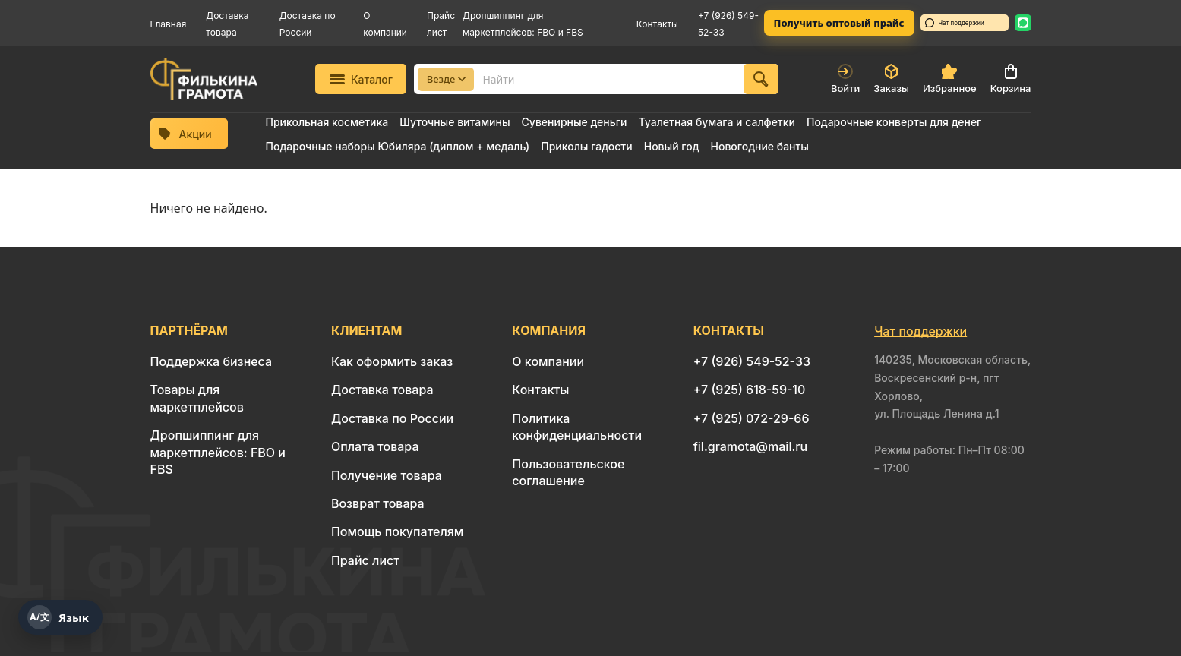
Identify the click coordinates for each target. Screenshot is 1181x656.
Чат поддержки (954, 22)
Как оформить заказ (392, 361)
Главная (168, 24)
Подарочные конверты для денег (894, 121)
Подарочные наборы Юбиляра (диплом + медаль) (398, 146)
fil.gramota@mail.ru (750, 446)
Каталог (361, 79)
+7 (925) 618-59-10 (749, 389)
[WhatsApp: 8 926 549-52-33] (1023, 22)
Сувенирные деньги (574, 121)
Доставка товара (382, 389)
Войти (845, 79)
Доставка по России (392, 418)
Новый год (671, 146)
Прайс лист (365, 560)
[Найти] (761, 79)
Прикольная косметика (327, 121)
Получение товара (386, 475)
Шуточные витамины (454, 121)
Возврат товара (378, 503)
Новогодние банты (760, 146)
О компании (548, 361)
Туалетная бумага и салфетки (716, 121)
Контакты (657, 24)
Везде (446, 79)
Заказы (891, 79)
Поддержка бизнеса (211, 361)
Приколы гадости (587, 146)
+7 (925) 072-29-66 (751, 418)
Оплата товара (375, 446)
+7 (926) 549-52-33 (751, 361)
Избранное (950, 79)
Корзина (1010, 79)
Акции (185, 134)
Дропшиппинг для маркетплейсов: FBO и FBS (218, 452)
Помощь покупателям (397, 531)
